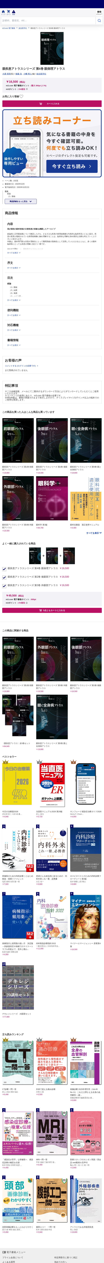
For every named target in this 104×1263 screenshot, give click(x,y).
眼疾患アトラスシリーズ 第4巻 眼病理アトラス (33, 568)
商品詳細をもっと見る (19, 201)
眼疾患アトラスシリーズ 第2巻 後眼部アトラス (33, 577)
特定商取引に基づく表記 (65, 1257)
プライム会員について (12, 1257)
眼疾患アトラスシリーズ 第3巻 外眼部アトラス (33, 585)
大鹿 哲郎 (6, 74)
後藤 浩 (18, 74)
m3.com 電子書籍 (8, 28)
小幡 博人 (27, 74)
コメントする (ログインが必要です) (20, 366)
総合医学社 (23, 28)
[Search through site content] (48, 20)
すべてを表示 (92, 533)
